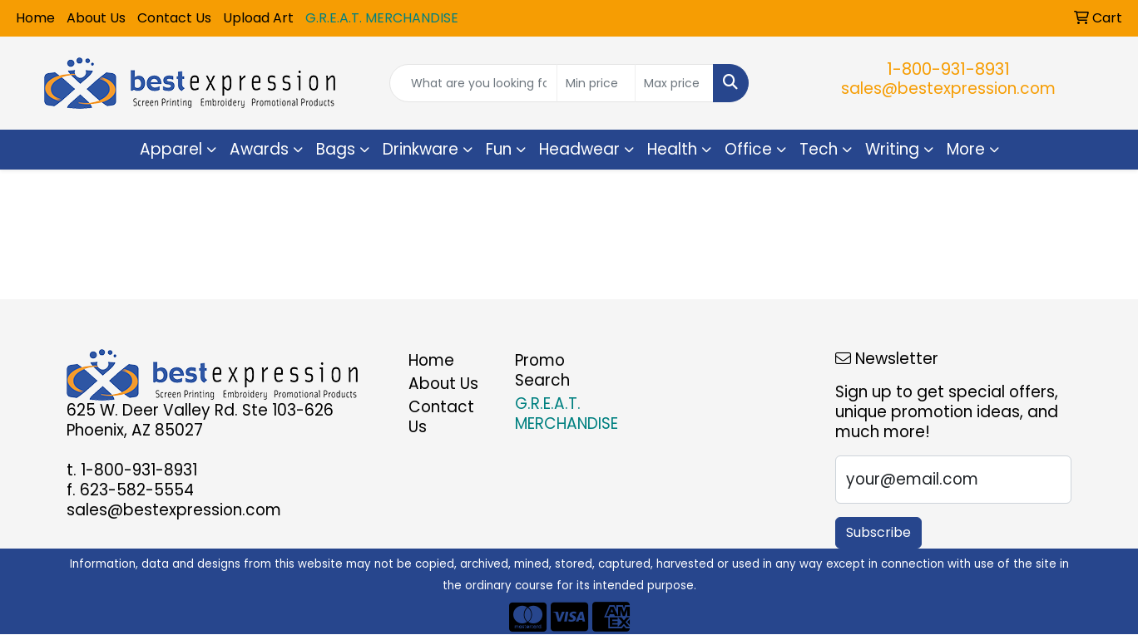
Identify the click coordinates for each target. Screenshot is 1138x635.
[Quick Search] (473, 83)
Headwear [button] (579, 149)
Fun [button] (499, 149)
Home (35, 17)
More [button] (966, 149)
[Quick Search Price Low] (596, 83)
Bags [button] (335, 149)
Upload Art (258, 17)
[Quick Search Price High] (674, 83)
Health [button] (672, 149)
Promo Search (542, 370)
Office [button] (748, 149)
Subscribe (878, 532)
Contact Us (174, 17)
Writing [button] (892, 149)
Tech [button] (818, 149)
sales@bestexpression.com (948, 88)
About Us (96, 17)
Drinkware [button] (420, 149)
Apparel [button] (171, 149)
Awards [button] (259, 149)
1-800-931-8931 (948, 69)
